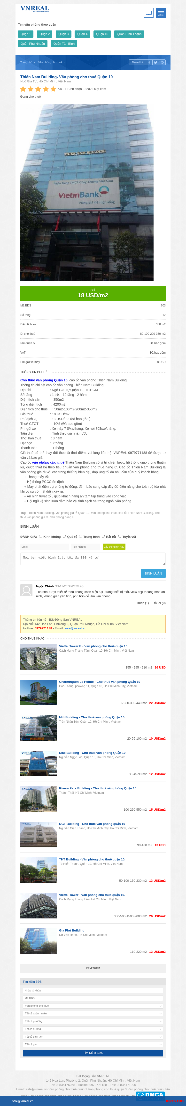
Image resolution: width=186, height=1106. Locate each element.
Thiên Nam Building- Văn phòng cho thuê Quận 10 (66, 77)
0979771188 (175, 1101)
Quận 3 (63, 34)
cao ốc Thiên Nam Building (135, 513)
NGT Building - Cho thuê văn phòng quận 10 (92, 825)
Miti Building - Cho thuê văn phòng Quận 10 (91, 718)
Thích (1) (142, 604)
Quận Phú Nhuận (33, 43)
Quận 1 (26, 34)
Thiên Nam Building (41, 513)
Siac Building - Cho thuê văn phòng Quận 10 (92, 754)
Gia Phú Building (72, 932)
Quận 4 (82, 34)
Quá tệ (72, 536)
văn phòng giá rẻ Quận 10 (72, 513)
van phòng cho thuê (103, 513)
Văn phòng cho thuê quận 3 (107, 1090)
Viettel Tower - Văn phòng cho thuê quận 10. (92, 896)
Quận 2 (44, 34)
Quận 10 (102, 34)
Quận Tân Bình (64, 43)
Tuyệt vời (129, 536)
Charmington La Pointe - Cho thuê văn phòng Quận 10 (99, 683)
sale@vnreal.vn (75, 630)
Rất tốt (111, 536)
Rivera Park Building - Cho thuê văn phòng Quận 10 (97, 790)
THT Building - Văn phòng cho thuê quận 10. (92, 861)
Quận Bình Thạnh (129, 34)
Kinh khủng (52, 536)
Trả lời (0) (159, 604)
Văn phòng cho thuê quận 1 (67, 1090)
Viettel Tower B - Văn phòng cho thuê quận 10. (93, 647)
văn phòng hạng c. (62, 517)
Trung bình (91, 536)
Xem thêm (93, 969)
